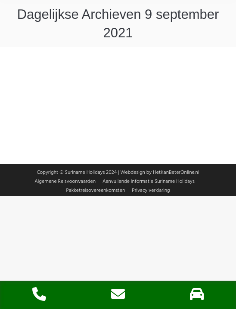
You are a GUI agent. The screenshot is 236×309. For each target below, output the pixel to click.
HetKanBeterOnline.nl (176, 168)
